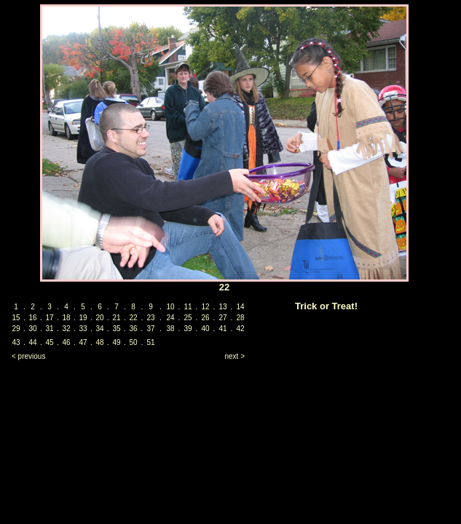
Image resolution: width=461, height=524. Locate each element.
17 (49, 318)
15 (16, 318)
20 (99, 318)
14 (240, 307)
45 (49, 342)
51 (150, 342)
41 (222, 329)
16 (32, 318)
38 (170, 329)
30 (32, 329)
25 (188, 318)
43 (16, 342)
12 (205, 307)
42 (240, 329)
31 (49, 329)
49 (116, 342)
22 (133, 318)
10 (170, 307)
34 (99, 329)
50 (133, 342)
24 (170, 318)
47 (83, 342)
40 (205, 329)
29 (16, 329)
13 (222, 307)
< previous (28, 356)
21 (116, 318)
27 (222, 318)
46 (66, 342)
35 (116, 329)
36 (133, 329)
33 (83, 329)
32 (66, 329)
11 (188, 307)
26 (205, 318)
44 (32, 342)
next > (234, 356)
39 (188, 329)
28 (240, 318)
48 (99, 342)
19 (83, 318)
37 (150, 329)
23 (150, 318)
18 (66, 318)
